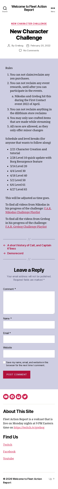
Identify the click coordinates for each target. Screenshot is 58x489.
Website (7, 347)
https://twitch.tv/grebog (29, 427)
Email (7, 333)
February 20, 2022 (41, 45)
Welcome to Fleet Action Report (29, 8)
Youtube (8, 458)
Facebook (9, 452)
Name (7, 318)
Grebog (19, 45)
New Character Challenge (29, 23)
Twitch (7, 445)
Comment (9, 289)
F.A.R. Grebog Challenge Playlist (26, 227)
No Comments (31, 50)
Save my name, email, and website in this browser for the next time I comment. (27, 364)
